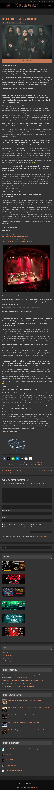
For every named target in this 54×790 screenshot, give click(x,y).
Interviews (20, 22)
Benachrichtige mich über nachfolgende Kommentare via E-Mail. (22, 524)
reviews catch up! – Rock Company (12, 680)
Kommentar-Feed (7, 658)
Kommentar (6, 487)
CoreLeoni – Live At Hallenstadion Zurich (19, 683)
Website (4, 517)
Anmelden (5, 652)
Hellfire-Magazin (20, 462)
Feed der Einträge (7, 655)
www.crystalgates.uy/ (8, 234)
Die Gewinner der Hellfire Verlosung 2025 (22, 686)
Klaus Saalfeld (33, 462)
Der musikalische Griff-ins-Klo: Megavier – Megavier (29, 675)
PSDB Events (9, 760)
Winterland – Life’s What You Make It (35, 680)
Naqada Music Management (13, 771)
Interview (27, 462)
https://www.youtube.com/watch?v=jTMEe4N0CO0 (17, 241)
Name (4, 504)
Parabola (28, 787)
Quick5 (39, 462)
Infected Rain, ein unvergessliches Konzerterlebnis (12, 472)
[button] (4, 458)
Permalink (39, 464)
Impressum (33, 1)
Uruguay (11, 464)
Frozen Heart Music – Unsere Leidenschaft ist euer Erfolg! (22, 749)
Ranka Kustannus (10, 765)
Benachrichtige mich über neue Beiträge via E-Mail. (18, 527)
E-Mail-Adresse (6, 510)
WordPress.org (6, 661)
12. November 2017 (9, 22)
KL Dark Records (10, 754)
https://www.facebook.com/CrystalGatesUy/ (15, 236)
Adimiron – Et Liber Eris (45, 470)
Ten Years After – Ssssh (20, 677)
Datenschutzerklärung (45, 1)
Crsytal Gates (12, 462)
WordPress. (36, 787)
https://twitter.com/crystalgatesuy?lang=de (14, 239)
